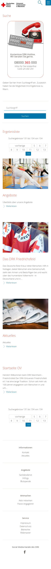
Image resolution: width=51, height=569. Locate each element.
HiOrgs (25, 478)
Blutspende (25, 481)
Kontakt (25, 452)
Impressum (25, 523)
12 (37, 149)
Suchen (25, 116)
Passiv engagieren (25, 503)
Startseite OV (12, 368)
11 (30, 149)
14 (28, 153)
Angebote (10, 195)
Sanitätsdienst (25, 474)
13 (44, 149)
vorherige (20, 145)
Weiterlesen (11, 206)
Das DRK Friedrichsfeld (19, 259)
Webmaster (25, 532)
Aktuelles (9, 336)
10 (23, 149)
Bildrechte (25, 529)
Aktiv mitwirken (25, 500)
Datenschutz (25, 526)
